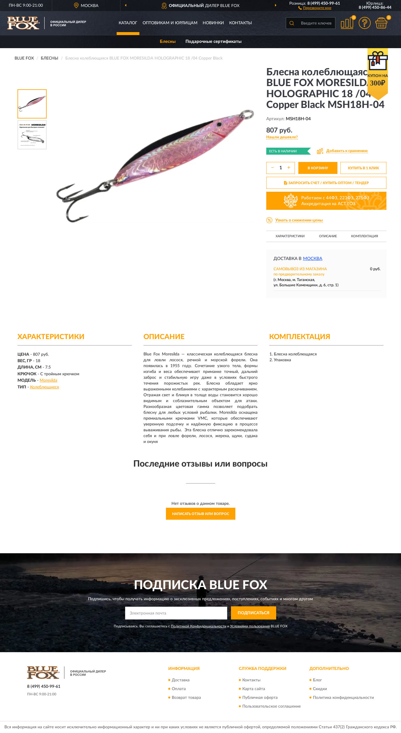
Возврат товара (186, 698)
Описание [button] (328, 236)
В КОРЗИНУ (318, 168)
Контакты (240, 23)
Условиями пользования (250, 626)
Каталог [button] (128, 23)
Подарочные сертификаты (213, 41)
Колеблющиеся (44, 387)
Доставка (181, 680)
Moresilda (48, 380)
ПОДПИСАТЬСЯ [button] (253, 613)
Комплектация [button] (364, 236)
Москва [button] (312, 258)
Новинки (213, 23)
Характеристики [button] (290, 236)
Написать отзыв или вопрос (200, 514)
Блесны (168, 41)
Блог (317, 680)
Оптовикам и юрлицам (170, 23)
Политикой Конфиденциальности (198, 626)
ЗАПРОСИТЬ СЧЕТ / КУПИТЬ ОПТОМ (326, 183)
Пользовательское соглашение (271, 706)
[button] (314, 7)
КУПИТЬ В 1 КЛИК (363, 168)
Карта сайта (253, 689)
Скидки (320, 689)
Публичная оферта (260, 698)
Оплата (179, 689)
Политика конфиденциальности (343, 698)
